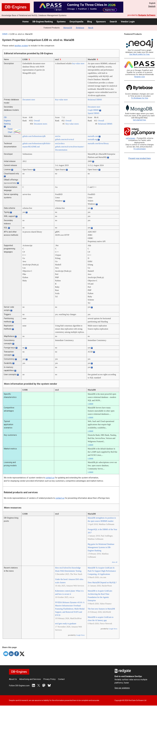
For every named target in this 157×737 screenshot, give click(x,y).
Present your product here (139, 158)
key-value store (78, 63)
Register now (139, 77)
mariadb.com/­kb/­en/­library (98, 143)
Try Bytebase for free (139, 98)
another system (21, 45)
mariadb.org (92, 139)
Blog (89, 21)
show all (114, 562)
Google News (80, 635)
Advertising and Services (30, 679)
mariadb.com (93, 136)
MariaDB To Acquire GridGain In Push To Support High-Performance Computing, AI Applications (102, 571)
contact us (50, 478)
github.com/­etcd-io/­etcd (64, 139)
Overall (37, 121)
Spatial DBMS (93, 113)
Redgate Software (146, 15)
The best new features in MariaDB (101, 609)
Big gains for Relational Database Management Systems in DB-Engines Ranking (101, 547)
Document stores (40, 124)
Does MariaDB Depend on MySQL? (102, 582)
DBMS (5, 34)
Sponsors (101, 21)
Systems (61, 21)
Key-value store (61, 100)
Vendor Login (128, 21)
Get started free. (139, 120)
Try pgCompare (139, 149)
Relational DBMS (95, 100)
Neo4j (90, 28)
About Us (13, 679)
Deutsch (151, 6)
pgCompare (130, 138)
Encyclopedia (76, 21)
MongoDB (67, 28)
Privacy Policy (49, 679)
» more (90, 404)
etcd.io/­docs (60, 143)
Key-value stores (72, 124)
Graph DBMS (93, 110)
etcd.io (57, 136)
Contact (61, 679)
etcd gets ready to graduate (65, 623)
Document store (29, 100)
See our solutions (122, 688)
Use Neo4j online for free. (139, 54)
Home (25, 21)
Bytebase (80, 28)
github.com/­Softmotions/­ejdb (34, 136)
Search (113, 21)
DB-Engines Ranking (42, 21)
